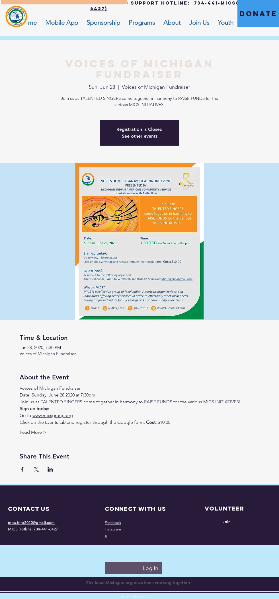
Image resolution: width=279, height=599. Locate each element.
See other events (139, 136)
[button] (172, 22)
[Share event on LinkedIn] (50, 469)
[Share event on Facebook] (22, 469)
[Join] (226, 522)
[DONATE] (258, 13)
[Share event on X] (36, 469)
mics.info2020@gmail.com (31, 522)
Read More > (33, 432)
